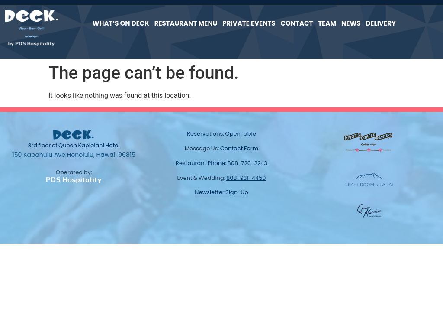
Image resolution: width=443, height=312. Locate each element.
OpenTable (240, 133)
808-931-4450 (246, 177)
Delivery (381, 22)
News (350, 22)
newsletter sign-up (221, 191)
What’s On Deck (121, 22)
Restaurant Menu (186, 22)
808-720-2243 (247, 162)
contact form (239, 147)
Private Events (248, 22)
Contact (297, 22)
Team (327, 22)
